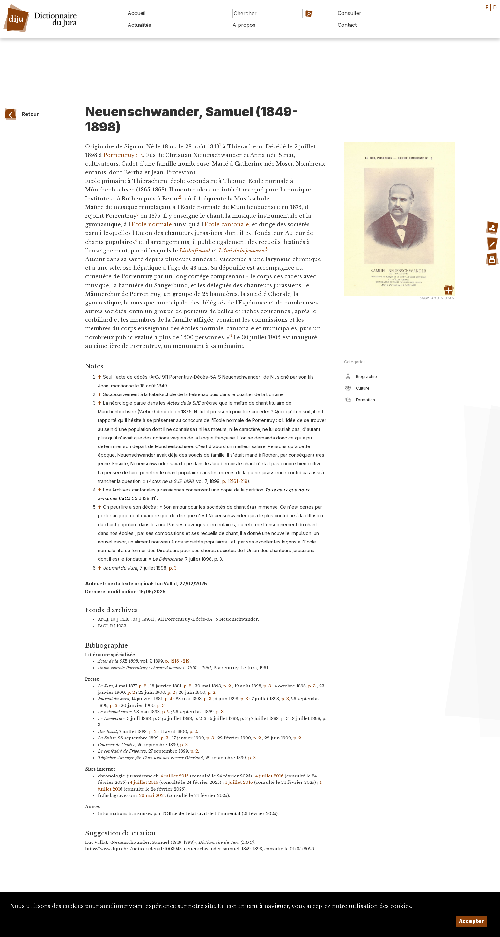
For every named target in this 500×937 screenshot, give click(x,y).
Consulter (349, 13)
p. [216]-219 (234, 481)
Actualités (139, 25)
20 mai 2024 (152, 795)
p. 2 (142, 686)
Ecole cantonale (227, 224)
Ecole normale (152, 224)
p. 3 (173, 568)
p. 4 (168, 698)
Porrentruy (119, 155)
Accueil (136, 13)
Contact (347, 25)
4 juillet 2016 (175, 776)
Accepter (471, 921)
